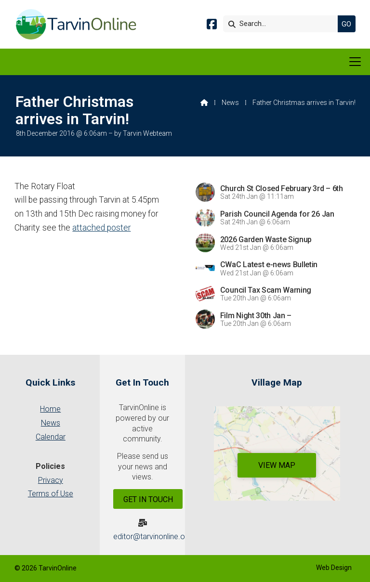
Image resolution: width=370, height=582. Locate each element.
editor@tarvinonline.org (152, 536)
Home (50, 409)
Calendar (51, 436)
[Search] (283, 23)
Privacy (50, 480)
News (230, 102)
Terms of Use (50, 493)
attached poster (101, 228)
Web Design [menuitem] (334, 567)
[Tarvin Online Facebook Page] (212, 25)
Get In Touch (148, 499)
